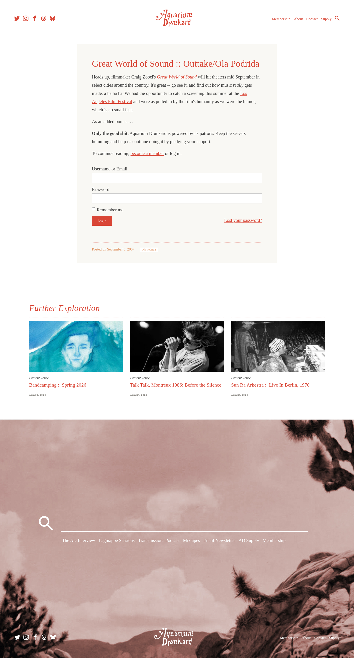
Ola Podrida (149, 249)
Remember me (110, 209)
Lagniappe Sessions (116, 541)
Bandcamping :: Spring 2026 (57, 385)
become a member (147, 153)
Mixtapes (191, 541)
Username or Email (109, 168)
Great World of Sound (177, 76)
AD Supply (248, 541)
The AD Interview (78, 541)
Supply (325, 20)
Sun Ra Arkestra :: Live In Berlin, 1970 (270, 385)
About (296, 20)
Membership (280, 20)
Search (336, 19)
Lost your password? (243, 220)
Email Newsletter (219, 541)
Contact (310, 20)
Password (100, 189)
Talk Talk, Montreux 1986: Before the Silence (175, 385)
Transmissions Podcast (159, 541)
